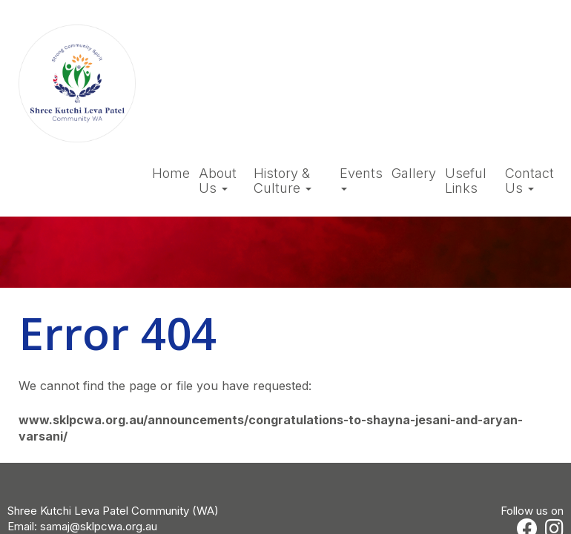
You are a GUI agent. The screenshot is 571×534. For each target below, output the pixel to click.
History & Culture (282, 181)
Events (361, 178)
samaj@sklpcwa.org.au (98, 526)
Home (171, 173)
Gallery (414, 173)
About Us (218, 181)
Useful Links (465, 181)
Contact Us (529, 181)
